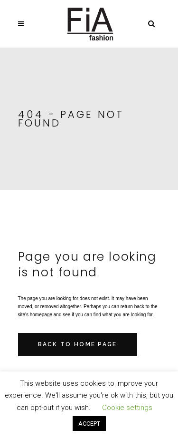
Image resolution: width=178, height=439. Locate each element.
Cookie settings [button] (127, 407)
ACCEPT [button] (89, 423)
